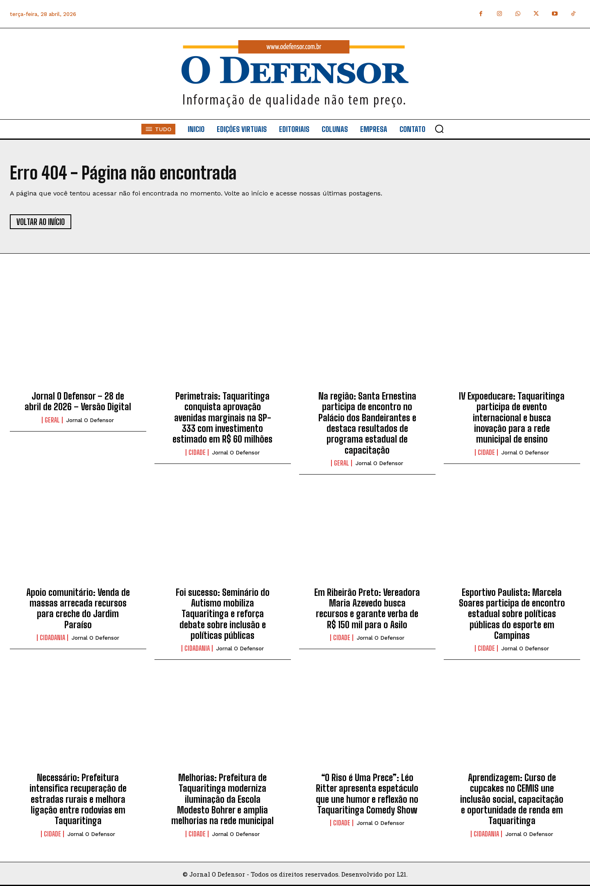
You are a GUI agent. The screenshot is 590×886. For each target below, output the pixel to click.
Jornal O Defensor (90, 420)
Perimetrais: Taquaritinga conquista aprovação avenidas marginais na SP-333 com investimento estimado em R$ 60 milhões (222, 418)
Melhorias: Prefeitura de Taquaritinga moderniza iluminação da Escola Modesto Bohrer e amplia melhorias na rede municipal (222, 799)
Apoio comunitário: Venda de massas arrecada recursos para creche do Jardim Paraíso (78, 608)
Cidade (197, 452)
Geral (52, 420)
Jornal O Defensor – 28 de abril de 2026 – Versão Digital (78, 401)
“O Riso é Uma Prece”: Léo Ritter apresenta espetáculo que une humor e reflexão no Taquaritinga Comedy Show (367, 794)
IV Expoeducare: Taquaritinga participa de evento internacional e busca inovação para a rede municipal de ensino (512, 418)
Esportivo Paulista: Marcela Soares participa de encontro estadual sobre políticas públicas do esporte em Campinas (512, 614)
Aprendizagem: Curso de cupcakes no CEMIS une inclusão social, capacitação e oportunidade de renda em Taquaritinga (511, 799)
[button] (439, 129)
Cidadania (52, 637)
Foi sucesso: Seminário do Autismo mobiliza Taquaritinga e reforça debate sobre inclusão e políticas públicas (223, 614)
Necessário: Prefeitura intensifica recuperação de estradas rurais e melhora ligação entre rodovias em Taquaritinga (78, 799)
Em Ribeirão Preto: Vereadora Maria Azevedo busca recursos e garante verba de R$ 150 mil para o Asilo (367, 608)
